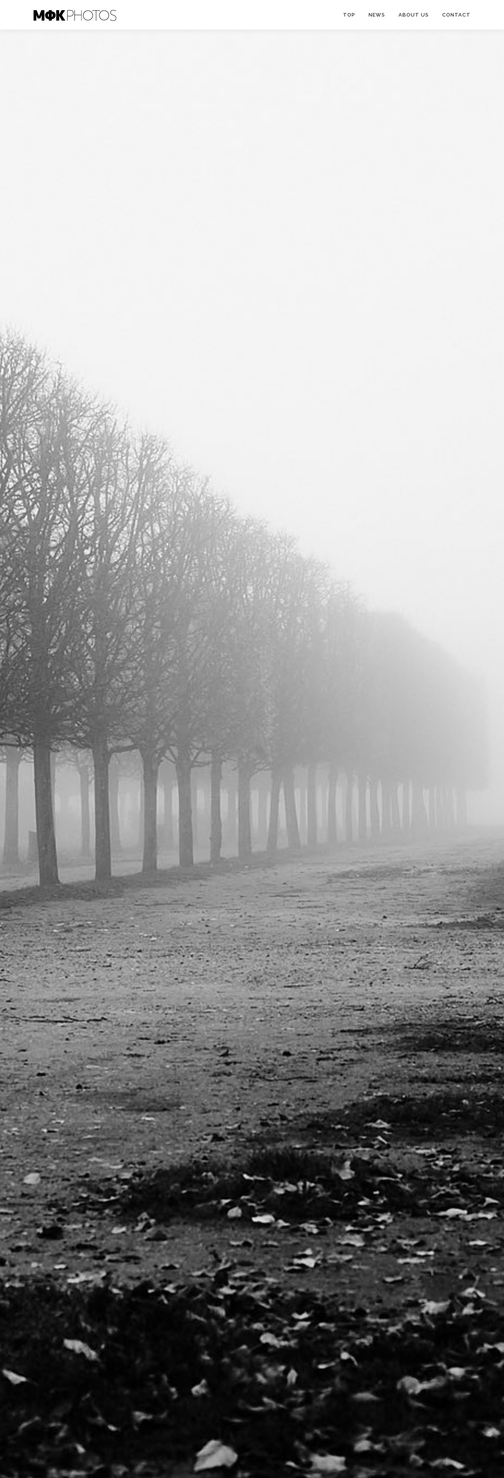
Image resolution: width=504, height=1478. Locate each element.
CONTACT (456, 15)
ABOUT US (413, 15)
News (377, 15)
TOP (349, 15)
